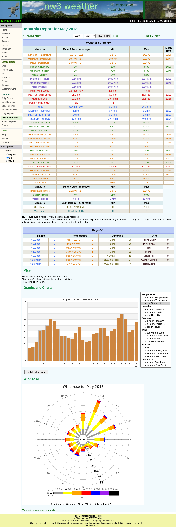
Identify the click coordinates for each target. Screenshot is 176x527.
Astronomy (6, 49)
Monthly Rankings (10, 110)
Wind (4, 73)
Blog (4, 135)
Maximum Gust (155, 338)
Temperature (7, 70)
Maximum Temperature (155, 300)
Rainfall (155, 347)
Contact (83, 516)
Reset (114, 36)
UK (9, 158)
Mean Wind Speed (155, 332)
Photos (5, 53)
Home (4, 30)
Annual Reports (9, 121)
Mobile (91, 516)
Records (5, 41)
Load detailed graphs (36, 372)
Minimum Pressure (155, 321)
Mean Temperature (155, 303)
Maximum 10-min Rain (155, 353)
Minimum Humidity (155, 309)
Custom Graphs (9, 89)
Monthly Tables (8, 102)
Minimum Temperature (155, 297)
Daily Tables (7, 98)
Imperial (11, 155)
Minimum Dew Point (155, 362)
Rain (4, 66)
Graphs (5, 37)
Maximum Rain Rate (155, 356)
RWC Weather (96, 518)
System (5, 138)
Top (75, 516)
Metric (10, 161)
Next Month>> (153, 36)
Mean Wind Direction (155, 341)
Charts (5, 125)
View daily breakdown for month (38, 510)
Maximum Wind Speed (155, 335)
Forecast (6, 45)
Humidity (6, 77)
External (5, 142)
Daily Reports (8, 113)
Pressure (6, 81)
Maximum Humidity (155, 312)
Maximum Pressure (155, 324)
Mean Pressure (155, 327)
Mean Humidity (155, 315)
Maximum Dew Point (155, 365)
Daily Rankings (8, 106)
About (4, 56)
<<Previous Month (32, 36)
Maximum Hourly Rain (155, 350)
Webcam (6, 33)
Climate (5, 85)
